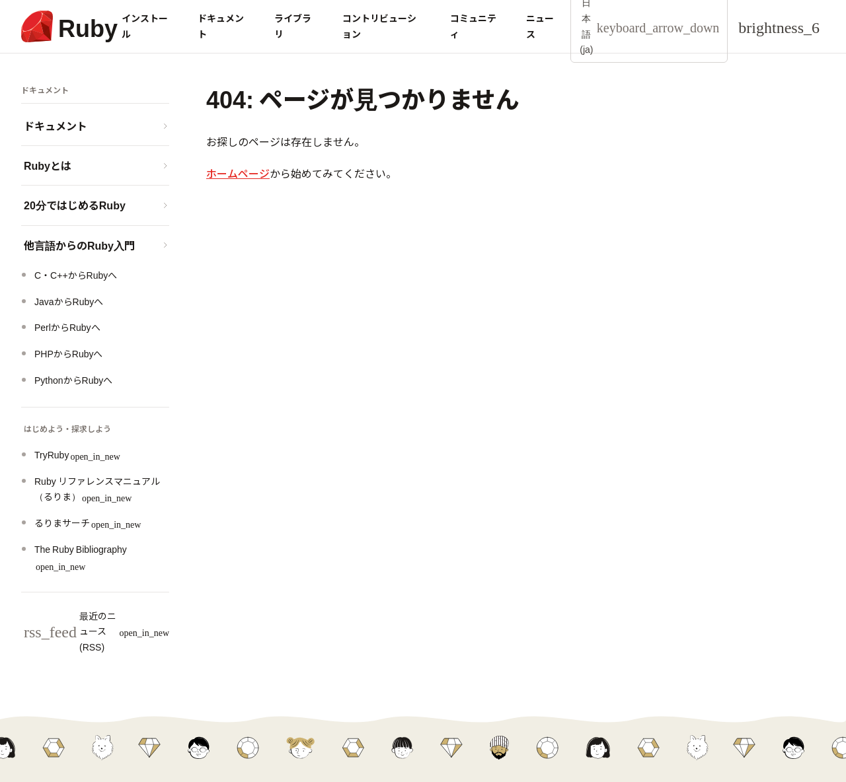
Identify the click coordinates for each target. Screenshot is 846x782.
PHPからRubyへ (68, 353)
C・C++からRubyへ (75, 274)
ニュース (540, 25)
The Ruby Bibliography (80, 556)
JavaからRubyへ (68, 301)
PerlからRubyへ (67, 327)
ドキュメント (221, 25)
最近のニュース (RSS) (96, 631)
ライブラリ (292, 25)
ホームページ (238, 173)
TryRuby (77, 454)
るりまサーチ (87, 522)
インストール (145, 25)
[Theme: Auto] (779, 26)
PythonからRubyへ (73, 379)
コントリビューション (379, 25)
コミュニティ (473, 25)
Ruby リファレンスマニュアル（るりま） (97, 488)
